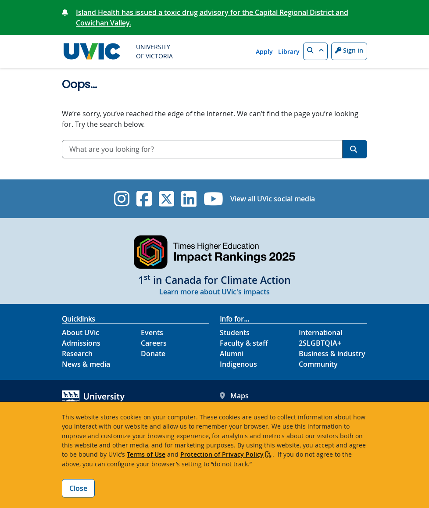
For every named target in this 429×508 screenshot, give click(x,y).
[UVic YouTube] (213, 198)
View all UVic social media (272, 199)
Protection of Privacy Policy (222, 454)
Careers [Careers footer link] (154, 343)
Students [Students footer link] (235, 332)
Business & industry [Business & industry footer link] (332, 353)
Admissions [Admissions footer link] (81, 343)
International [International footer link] (320, 332)
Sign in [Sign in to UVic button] (349, 50)
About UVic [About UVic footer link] (80, 332)
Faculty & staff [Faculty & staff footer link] (244, 343)
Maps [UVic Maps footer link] (234, 395)
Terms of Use (146, 454)
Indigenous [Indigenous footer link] (238, 364)
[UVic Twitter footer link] (166, 198)
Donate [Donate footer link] (153, 353)
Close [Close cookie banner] (78, 488)
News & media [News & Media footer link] (86, 364)
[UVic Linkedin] (189, 198)
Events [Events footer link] (152, 332)
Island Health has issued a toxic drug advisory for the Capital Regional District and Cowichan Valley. (212, 17)
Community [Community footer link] (318, 364)
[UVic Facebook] (144, 198)
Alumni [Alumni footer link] (231, 353)
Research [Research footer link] (77, 353)
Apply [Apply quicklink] (264, 51)
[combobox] (202, 149)
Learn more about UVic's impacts (214, 292)
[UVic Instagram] (121, 198)
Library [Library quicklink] (289, 51)
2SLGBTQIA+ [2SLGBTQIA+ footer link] (320, 343)
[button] (315, 51)
